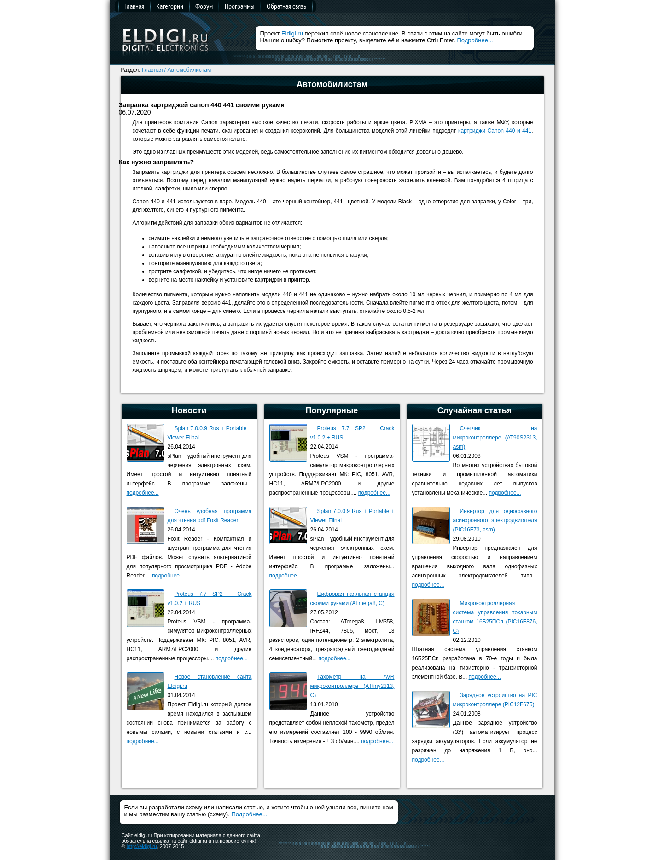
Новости (189, 410)
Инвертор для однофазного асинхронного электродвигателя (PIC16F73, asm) (495, 520)
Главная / (154, 70)
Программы (240, 6)
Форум (204, 6)
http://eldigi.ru (142, 846)
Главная (134, 6)
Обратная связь (286, 6)
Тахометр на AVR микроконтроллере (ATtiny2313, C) (352, 686)
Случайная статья (474, 410)
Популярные (332, 410)
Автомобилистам (189, 70)
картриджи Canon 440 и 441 (494, 130)
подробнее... (143, 493)
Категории (169, 6)
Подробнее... (475, 40)
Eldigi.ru (292, 33)
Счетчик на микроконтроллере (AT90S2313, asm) (495, 437)
